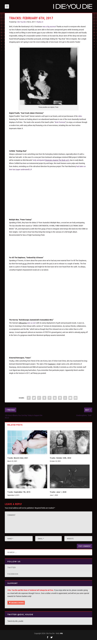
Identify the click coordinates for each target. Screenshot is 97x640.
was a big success (49, 27)
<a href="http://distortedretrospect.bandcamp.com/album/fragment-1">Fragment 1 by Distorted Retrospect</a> (48, 382)
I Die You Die (21, 22)
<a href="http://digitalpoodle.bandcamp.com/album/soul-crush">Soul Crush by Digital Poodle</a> (48, 138)
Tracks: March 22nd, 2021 (17, 458)
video (80, 116)
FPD (61, 633)
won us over (31, 323)
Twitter (11, 567)
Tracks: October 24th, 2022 (60, 458)
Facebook (12, 574)
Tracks (39, 22)
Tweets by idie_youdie (15, 621)
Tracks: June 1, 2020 (58, 492)
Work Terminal (60, 122)
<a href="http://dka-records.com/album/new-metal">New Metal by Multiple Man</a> (48, 244)
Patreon (37, 593)
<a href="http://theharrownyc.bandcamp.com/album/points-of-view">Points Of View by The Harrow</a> (48, 344)
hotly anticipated (51, 160)
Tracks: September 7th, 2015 (18, 492)
